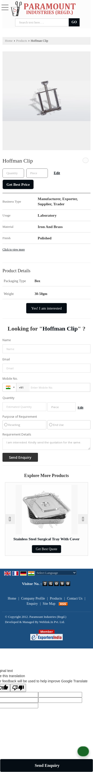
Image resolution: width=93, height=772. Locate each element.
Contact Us (75, 598)
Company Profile (33, 598)
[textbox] (37, 173)
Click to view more (13, 249)
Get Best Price (18, 184)
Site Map (49, 603)
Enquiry (32, 603)
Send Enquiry (47, 765)
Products (21, 40)
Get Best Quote (46, 549)
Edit (57, 173)
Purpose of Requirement (19, 416)
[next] (83, 519)
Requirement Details (16, 434)
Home (9, 40)
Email (6, 359)
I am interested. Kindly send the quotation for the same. (46, 444)
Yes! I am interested (46, 308)
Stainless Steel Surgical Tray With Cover (46, 539)
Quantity (8, 398)
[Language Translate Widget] (56, 572)
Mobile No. (10, 378)
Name (6, 340)
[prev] (10, 519)
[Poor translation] (18, 688)
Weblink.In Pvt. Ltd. (52, 622)
